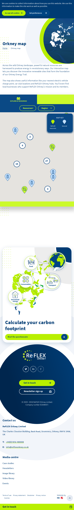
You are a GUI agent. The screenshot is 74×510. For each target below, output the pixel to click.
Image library (8, 473)
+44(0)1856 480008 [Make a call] (15, 442)
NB (60, 498)
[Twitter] (26, 369)
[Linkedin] (33, 369)
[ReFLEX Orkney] (34, 355)
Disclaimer (30, 495)
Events (6, 483)
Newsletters (8, 468)
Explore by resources (18, 104)
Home (5, 48)
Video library (8, 478)
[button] (26, 172)
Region (44, 111)
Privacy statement (19, 495)
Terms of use (7, 495)
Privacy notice (41, 495)
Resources (27, 111)
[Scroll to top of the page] (70, 498)
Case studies (8, 463)
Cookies (7, 498)
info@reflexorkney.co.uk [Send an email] (17, 447)
